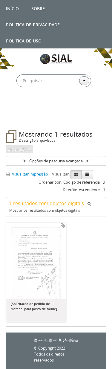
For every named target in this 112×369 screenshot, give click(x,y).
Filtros (19, 118)
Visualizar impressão (27, 174)
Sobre (38, 8)
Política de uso (24, 40)
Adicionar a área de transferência (63, 226)
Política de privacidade (33, 24)
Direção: (70, 189)
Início (12, 8)
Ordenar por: (50, 182)
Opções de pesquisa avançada (56, 161)
